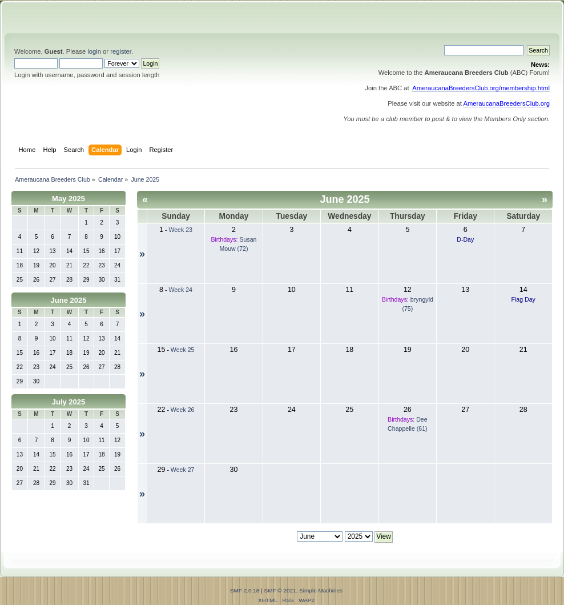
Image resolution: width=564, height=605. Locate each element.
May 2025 (68, 198)
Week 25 (183, 349)
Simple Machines (321, 590)
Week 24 (180, 289)
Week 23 (180, 229)
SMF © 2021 (280, 590)
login (94, 51)
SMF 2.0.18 (245, 590)
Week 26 (183, 409)
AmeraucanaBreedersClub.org (506, 103)
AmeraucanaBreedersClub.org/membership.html (481, 88)
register (120, 51)
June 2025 (69, 300)
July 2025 (69, 402)
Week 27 (183, 469)
